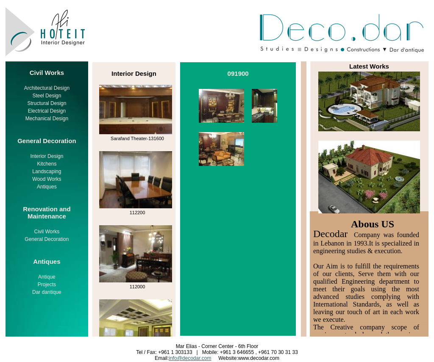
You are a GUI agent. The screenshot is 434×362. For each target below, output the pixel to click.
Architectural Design (47, 88)
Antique (47, 277)
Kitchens (46, 164)
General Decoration (47, 239)
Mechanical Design (46, 119)
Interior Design (46, 156)
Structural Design (46, 103)
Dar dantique (46, 292)
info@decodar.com (190, 358)
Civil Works (47, 232)
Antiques (47, 187)
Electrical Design (47, 111)
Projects (47, 284)
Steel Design (46, 96)
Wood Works (46, 179)
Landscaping (46, 171)
